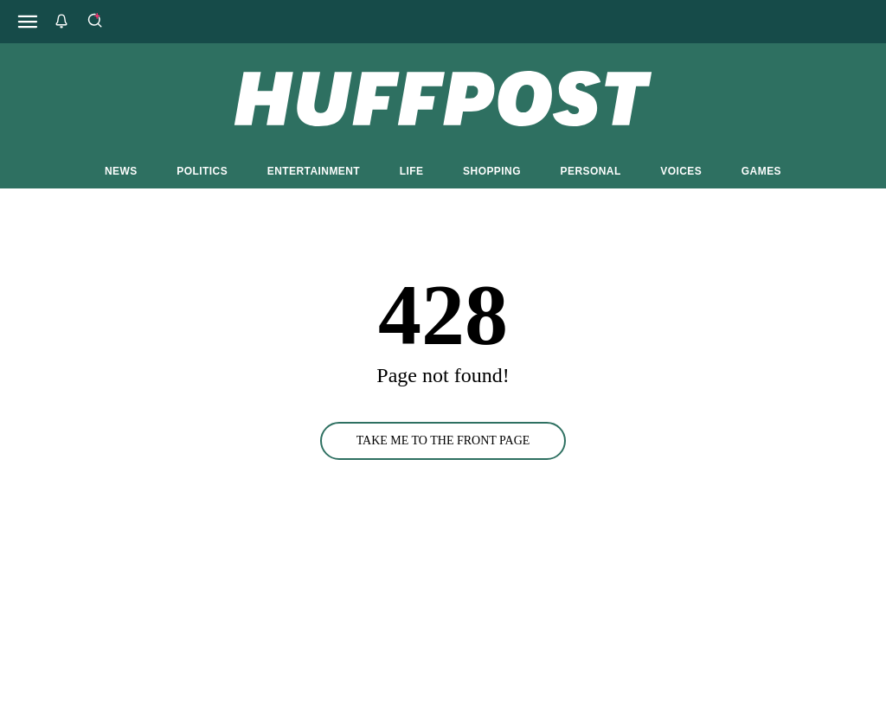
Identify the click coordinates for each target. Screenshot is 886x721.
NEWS (121, 171)
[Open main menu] (27, 21)
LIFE (412, 171)
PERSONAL (591, 171)
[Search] (94, 21)
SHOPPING (492, 171)
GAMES (761, 171)
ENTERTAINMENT (313, 171)
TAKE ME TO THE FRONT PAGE (443, 440)
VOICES (681, 171)
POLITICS (202, 171)
